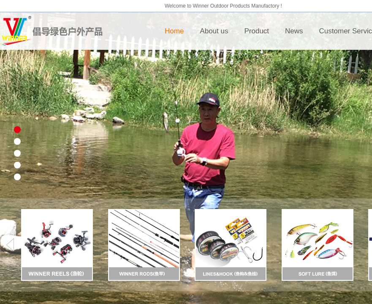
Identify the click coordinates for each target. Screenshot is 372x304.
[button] (10, 245)
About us (214, 31)
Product (256, 31)
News (294, 31)
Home (174, 31)
